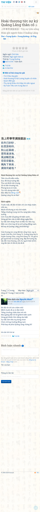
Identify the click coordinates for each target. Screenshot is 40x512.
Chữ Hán (15, 92)
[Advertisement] (20, 32)
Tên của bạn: (5, 402)
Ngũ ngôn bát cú (16, 94)
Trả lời (7, 103)
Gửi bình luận (6, 419)
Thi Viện (6, 2)
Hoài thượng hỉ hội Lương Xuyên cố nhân (20, 116)
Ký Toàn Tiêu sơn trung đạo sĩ (16, 123)
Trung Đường (14, 97)
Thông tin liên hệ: (7, 410)
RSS (37, 510)
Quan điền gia (9, 118)
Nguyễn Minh (26, 337)
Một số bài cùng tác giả (14, 111)
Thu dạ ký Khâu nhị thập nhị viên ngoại (19, 121)
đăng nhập (9, 399)
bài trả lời (8, 99)
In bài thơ (9, 105)
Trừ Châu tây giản (11, 113)
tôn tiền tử (13, 128)
